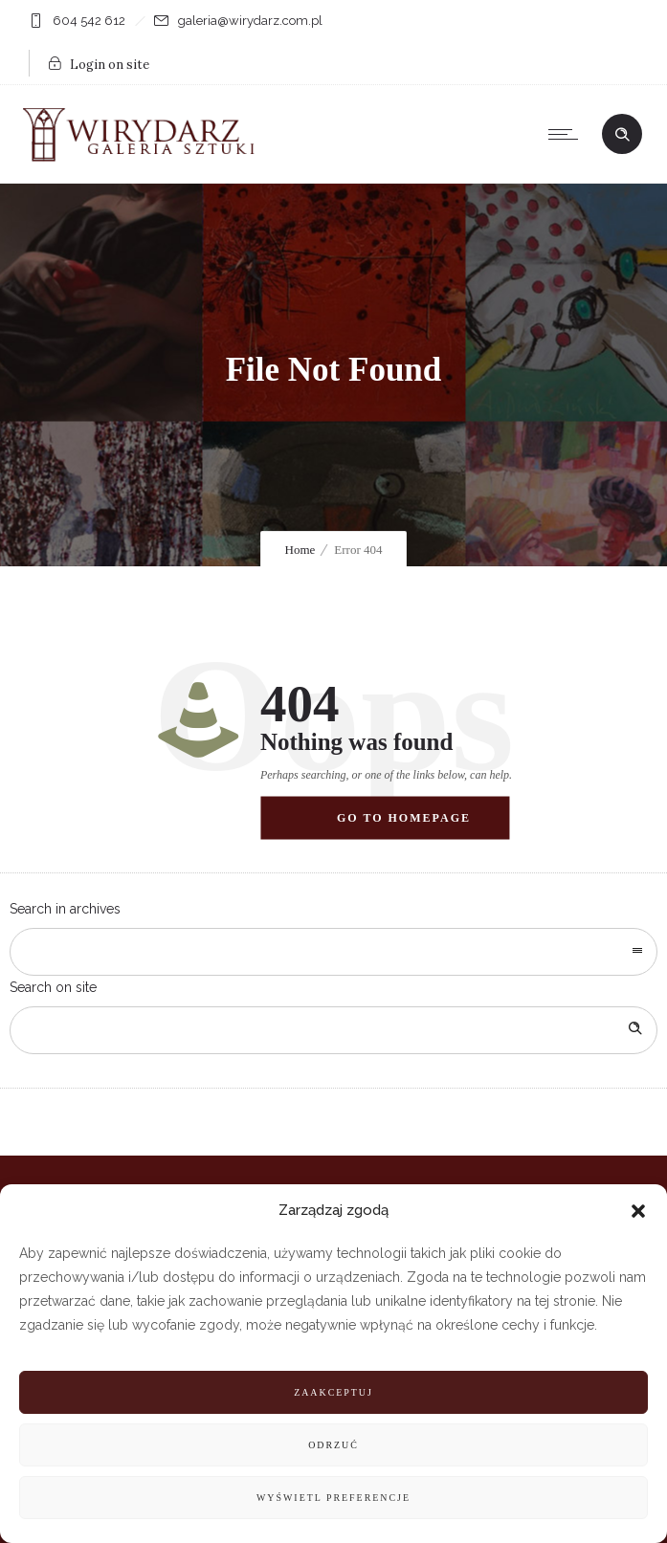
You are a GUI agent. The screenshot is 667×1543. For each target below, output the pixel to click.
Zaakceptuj (333, 1392)
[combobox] (333, 952)
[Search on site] (333, 1030)
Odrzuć (333, 1445)
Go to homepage (404, 817)
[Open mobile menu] (567, 134)
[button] (638, 1211)
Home (300, 549)
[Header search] (622, 135)
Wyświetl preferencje (333, 1497)
